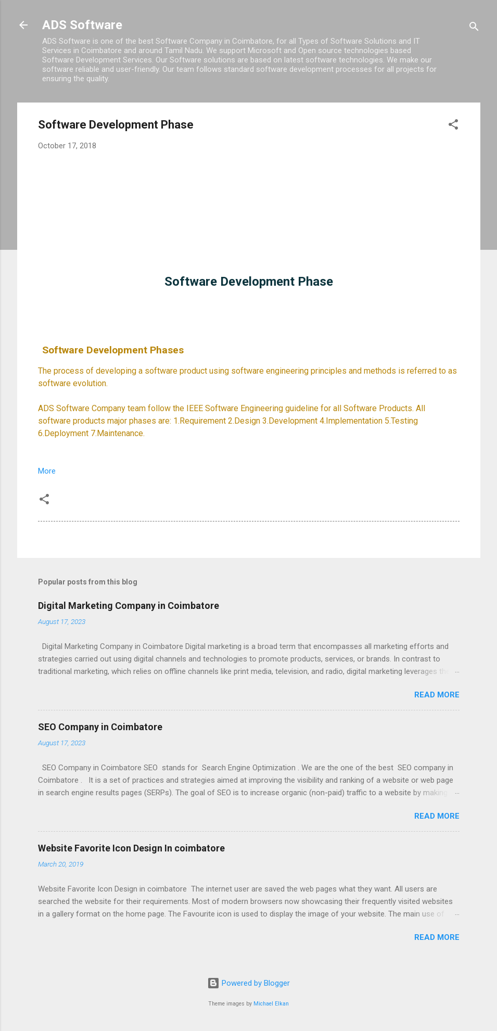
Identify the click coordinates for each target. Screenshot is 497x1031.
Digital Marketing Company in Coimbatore (128, 605)
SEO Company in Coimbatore (100, 726)
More (47, 471)
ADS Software (82, 25)
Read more (437, 694)
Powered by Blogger (248, 983)
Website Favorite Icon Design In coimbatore (131, 848)
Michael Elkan (271, 1003)
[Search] (474, 28)
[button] (453, 126)
